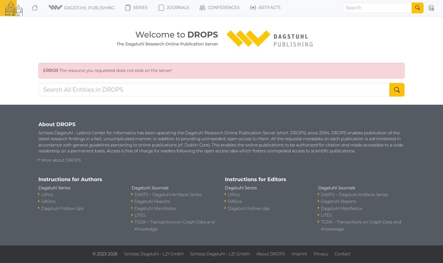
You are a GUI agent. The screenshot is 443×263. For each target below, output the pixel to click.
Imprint (299, 254)
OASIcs (48, 201)
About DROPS (271, 254)
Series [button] (136, 8)
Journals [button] (173, 8)
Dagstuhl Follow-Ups (62, 208)
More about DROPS (61, 160)
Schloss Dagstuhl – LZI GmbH (154, 254)
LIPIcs (47, 194)
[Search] (377, 8)
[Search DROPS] (214, 90)
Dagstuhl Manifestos (155, 208)
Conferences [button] (219, 8)
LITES (140, 215)
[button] (81, 8)
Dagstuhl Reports (152, 201)
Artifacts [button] (265, 8)
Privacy (321, 254)
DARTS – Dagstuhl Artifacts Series (168, 194)
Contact (343, 254)
